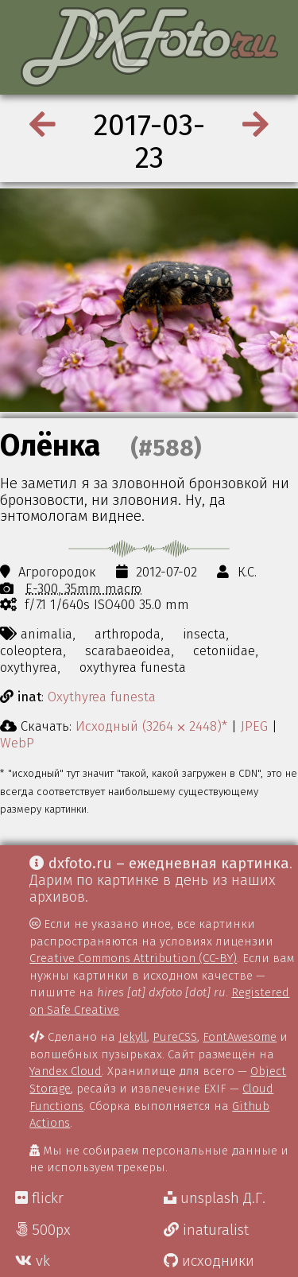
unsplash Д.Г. (214, 1198)
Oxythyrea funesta (102, 696)
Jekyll (132, 1037)
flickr (39, 1198)
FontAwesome (240, 1037)
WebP (17, 743)
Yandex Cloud (65, 1071)
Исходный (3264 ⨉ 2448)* (151, 726)
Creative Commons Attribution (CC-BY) (133, 958)
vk (32, 1261)
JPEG (254, 726)
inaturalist (206, 1230)
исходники (209, 1261)
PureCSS (175, 1037)
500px (43, 1230)
